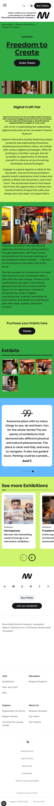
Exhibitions (8, 681)
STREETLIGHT (23, 802)
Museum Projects (38, 681)
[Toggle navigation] (5, 5)
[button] (21, 471)
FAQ (4, 693)
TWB (42, 802)
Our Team (34, 716)
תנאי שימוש (27, 766)
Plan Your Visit (10, 687)
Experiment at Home (13, 711)
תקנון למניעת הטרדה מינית (27, 781)
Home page (7, 24)
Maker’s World (9, 716)
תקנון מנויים (27, 773)
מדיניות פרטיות (27, 751)
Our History (35, 722)
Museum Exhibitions (25, 24)
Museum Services (38, 711)
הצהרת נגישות (27, 758)
